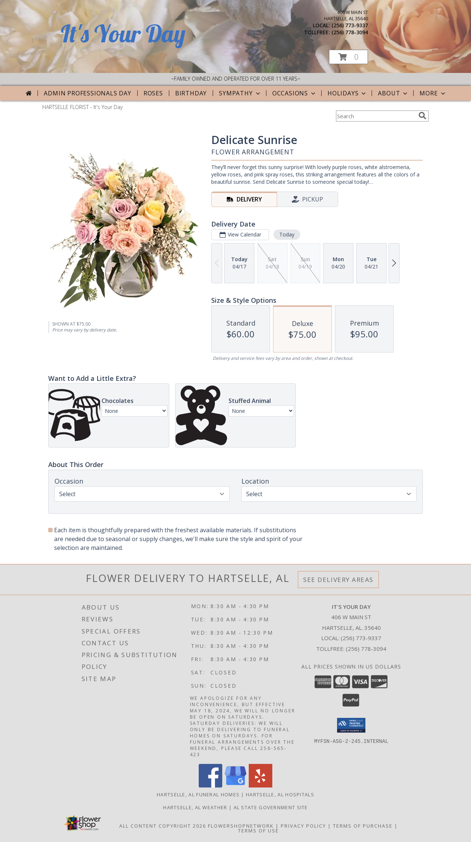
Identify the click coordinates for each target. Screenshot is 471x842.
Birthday (191, 93)
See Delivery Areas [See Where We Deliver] (338, 579)
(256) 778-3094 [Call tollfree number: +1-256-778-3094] (350, 32)
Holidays (347, 93)
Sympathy (240, 93)
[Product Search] (375, 116)
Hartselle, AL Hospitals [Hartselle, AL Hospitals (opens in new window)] (280, 794)
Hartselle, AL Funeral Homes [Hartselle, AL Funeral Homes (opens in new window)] (198, 794)
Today (286, 234)
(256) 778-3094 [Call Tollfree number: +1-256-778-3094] (366, 648)
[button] (348, 57)
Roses (153, 93)
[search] (422, 116)
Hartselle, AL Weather (195, 807)
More (432, 93)
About (393, 93)
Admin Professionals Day (87, 93)
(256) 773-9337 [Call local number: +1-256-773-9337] (350, 25)
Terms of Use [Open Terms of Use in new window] (258, 830)
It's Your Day (123, 33)
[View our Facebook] (210, 785)
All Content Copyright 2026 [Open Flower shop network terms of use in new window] (162, 825)
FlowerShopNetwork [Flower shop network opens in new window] (241, 825)
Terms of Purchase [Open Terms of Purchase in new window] (363, 825)
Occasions (294, 93)
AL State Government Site (271, 807)
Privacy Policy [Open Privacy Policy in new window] (303, 825)
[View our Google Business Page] (235, 785)
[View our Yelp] (260, 785)
